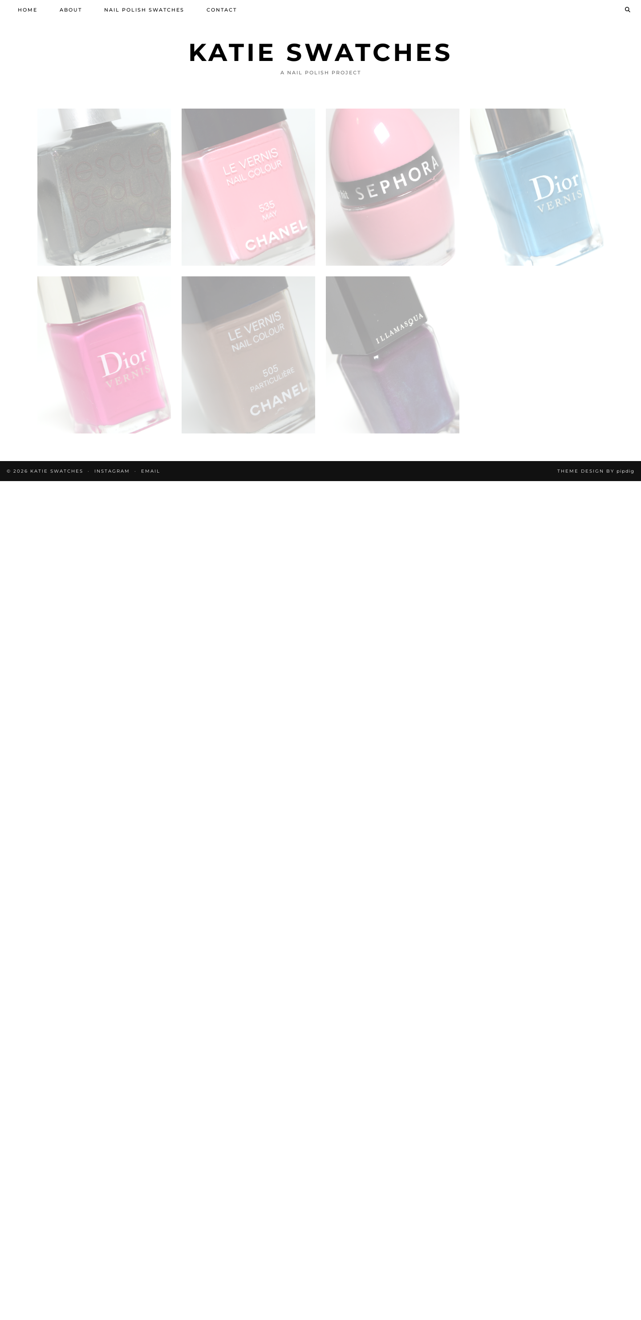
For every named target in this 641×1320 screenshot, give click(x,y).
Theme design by (595, 471)
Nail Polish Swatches (144, 10)
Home (27, 10)
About (71, 10)
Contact (222, 10)
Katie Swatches (320, 52)
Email (150, 471)
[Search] (628, 10)
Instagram (112, 471)
